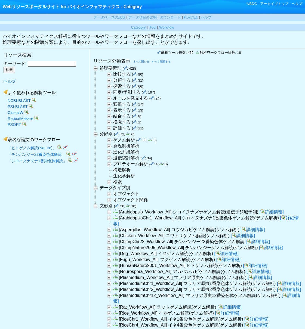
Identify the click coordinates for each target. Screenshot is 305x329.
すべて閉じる (141, 61)
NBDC (252, 4)
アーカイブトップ (274, 4)
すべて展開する (161, 61)
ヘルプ (297, 4)
